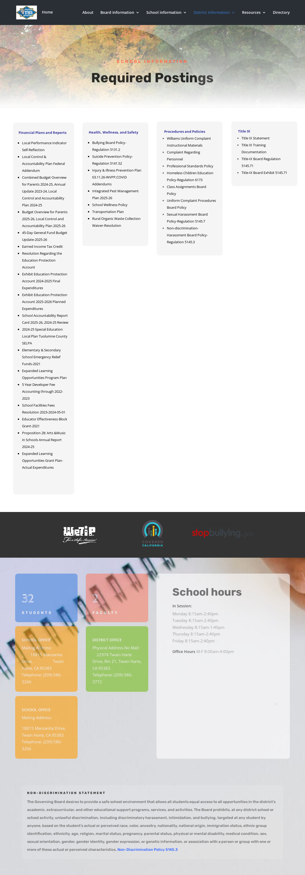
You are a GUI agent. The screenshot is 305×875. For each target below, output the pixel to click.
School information (163, 13)
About (88, 13)
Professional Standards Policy (190, 166)
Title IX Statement (256, 138)
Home (56, 12)
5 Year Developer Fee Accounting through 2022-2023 (42, 391)
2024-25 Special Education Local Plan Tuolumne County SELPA (44, 336)
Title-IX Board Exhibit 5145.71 (264, 172)
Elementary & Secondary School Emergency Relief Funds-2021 (41, 357)
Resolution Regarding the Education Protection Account (42, 260)
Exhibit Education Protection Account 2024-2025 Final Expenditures (44, 281)
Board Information (117, 13)
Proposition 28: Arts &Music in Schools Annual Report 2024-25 (44, 439)
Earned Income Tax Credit (42, 246)
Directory (281, 13)
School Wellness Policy (110, 204)
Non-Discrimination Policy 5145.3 (147, 849)
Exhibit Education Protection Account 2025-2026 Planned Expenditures (44, 301)
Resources (251, 13)
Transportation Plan (108, 211)
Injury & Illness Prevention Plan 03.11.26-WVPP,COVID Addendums (116, 177)
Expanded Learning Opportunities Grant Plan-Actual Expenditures (42, 460)
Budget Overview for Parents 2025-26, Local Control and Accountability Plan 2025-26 (44, 219)
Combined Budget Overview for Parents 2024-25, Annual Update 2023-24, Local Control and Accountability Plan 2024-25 (44, 191)
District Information (212, 13)
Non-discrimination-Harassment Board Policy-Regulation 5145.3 (187, 235)
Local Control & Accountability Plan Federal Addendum (43, 163)
